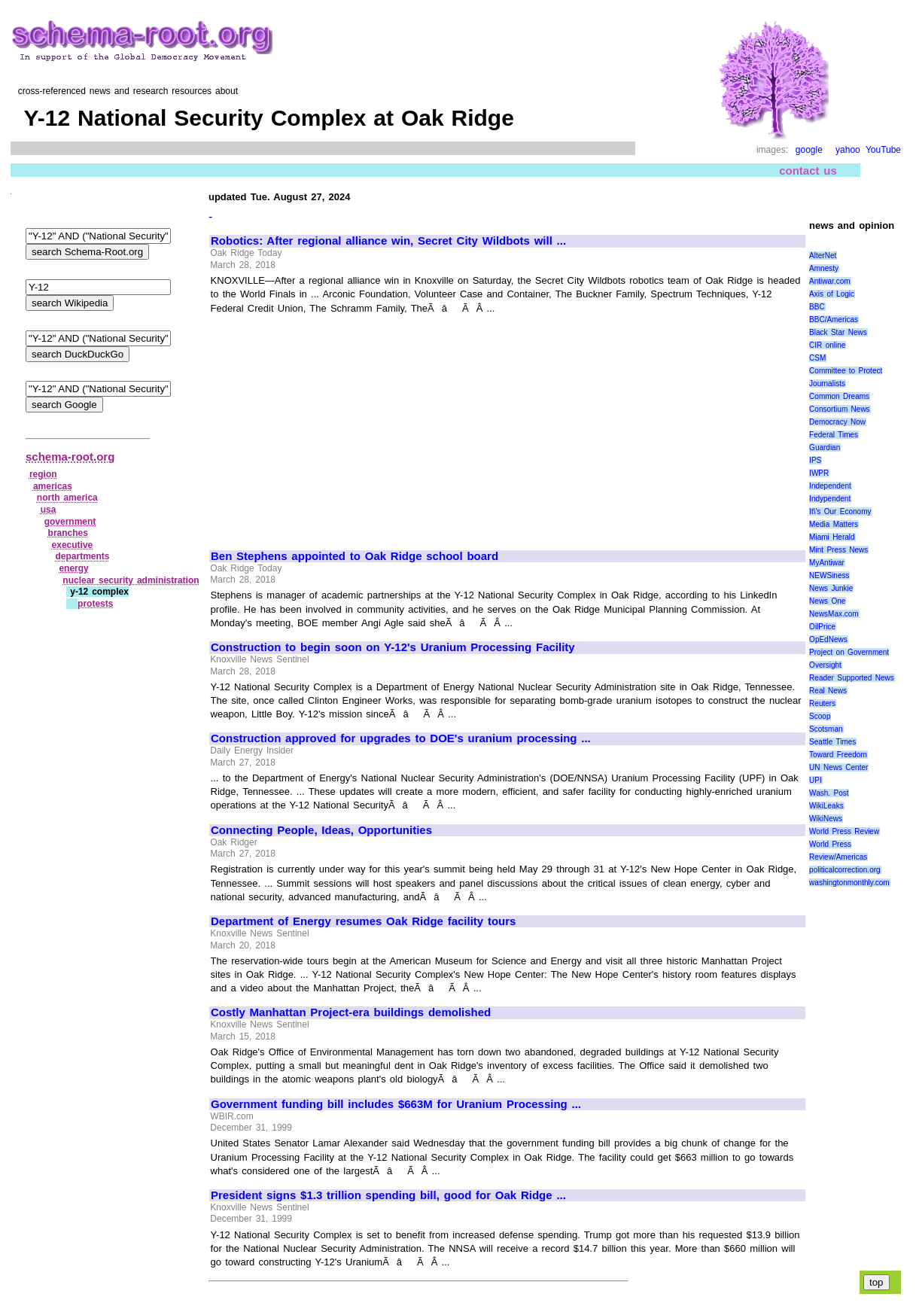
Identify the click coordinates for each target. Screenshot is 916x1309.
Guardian (824, 447)
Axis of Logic (831, 294)
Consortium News (839, 409)
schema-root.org (70, 456)
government (70, 521)
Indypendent (830, 499)
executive (72, 545)
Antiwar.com (829, 281)
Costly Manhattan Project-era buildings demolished (351, 1012)
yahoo (847, 150)
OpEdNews (828, 639)
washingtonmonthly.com (849, 882)
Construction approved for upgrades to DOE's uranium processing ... (401, 738)
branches (68, 533)
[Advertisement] (337, 425)
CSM (817, 358)
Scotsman (825, 729)
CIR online (827, 345)
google (809, 150)
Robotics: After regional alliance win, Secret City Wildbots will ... (388, 241)
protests (95, 603)
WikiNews (825, 818)
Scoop (819, 716)
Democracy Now (837, 422)
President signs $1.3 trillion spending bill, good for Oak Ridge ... (388, 1195)
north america (67, 497)
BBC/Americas (833, 319)
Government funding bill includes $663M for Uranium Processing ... (396, 1104)
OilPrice (822, 627)
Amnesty (823, 268)
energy (73, 568)
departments (82, 556)
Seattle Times (832, 742)
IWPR (819, 473)
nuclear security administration (130, 580)
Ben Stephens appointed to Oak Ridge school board (354, 556)
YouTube (883, 150)
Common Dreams (839, 396)
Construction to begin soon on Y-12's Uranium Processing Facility (393, 647)
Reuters (822, 703)
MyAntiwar (826, 563)
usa (48, 509)
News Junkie (831, 588)
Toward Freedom (838, 754)
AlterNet (822, 255)
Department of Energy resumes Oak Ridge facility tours (363, 921)
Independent (830, 486)
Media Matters (833, 524)
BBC (817, 307)
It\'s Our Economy (840, 511)
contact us (808, 170)
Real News (828, 690)
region (43, 474)
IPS (815, 460)
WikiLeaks (826, 806)
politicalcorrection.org (845, 870)
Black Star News (838, 332)
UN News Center (838, 767)
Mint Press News (838, 550)
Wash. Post (828, 793)
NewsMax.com (834, 614)
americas (52, 486)
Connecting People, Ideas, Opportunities (321, 830)
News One (827, 601)
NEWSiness (829, 575)
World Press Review (844, 831)
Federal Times (833, 435)
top (876, 1282)
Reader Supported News (851, 678)
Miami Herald (832, 537)
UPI (815, 780)
